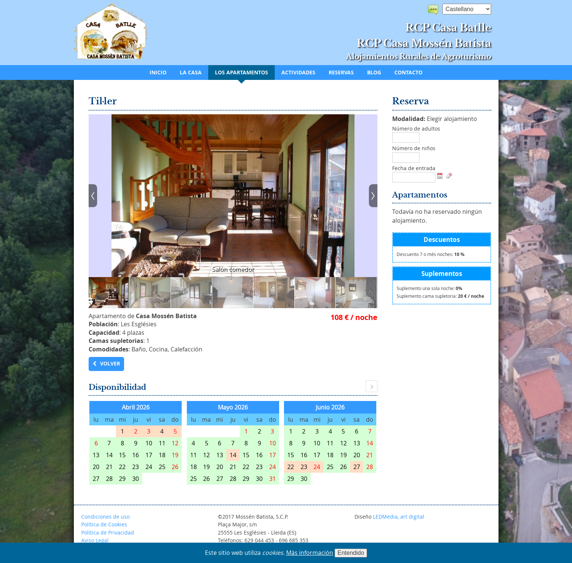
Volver (110, 363)
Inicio (158, 72)
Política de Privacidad (107, 532)
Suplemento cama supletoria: (440, 296)
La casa (191, 72)
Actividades (298, 72)
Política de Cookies (104, 524)
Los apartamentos (241, 72)
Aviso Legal (95, 540)
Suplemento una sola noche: (429, 288)
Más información (309, 553)
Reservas (341, 72)
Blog (374, 72)
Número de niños (413, 148)
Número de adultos (416, 128)
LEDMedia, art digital (398, 516)
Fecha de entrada (413, 168)
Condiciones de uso (105, 516)
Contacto (408, 72)
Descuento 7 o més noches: (431, 254)
